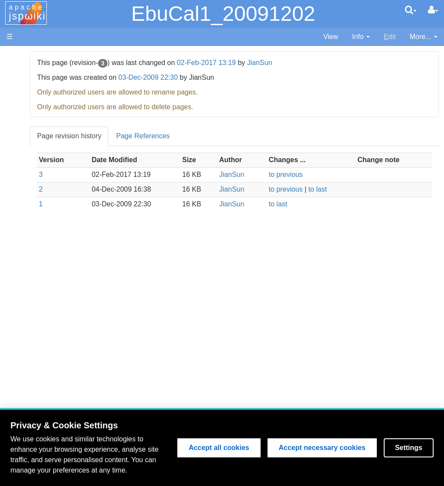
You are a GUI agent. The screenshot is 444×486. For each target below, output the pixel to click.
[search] (410, 10)
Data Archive (52, 193)
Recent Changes (58, 281)
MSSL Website (55, 65)
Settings (408, 447)
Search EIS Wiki (57, 271)
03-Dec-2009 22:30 (219, 77)
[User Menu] (433, 10)
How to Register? (58, 311)
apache (27, 12)
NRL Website (52, 85)
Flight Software (55, 143)
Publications (50, 213)
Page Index (49, 291)
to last (347, 189)
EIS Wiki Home (55, 114)
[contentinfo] (361, 37)
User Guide (49, 335)
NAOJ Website (55, 75)
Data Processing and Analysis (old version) (58, 233)
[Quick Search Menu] (410, 10)
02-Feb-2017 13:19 (277, 62)
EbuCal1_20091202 (223, 13)
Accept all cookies (219, 447)
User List (45, 301)
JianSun (330, 62)
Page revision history (140, 136)
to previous (316, 174)
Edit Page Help (55, 345)
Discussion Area (57, 203)
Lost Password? (57, 321)
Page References (214, 136)
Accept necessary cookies (322, 447)
